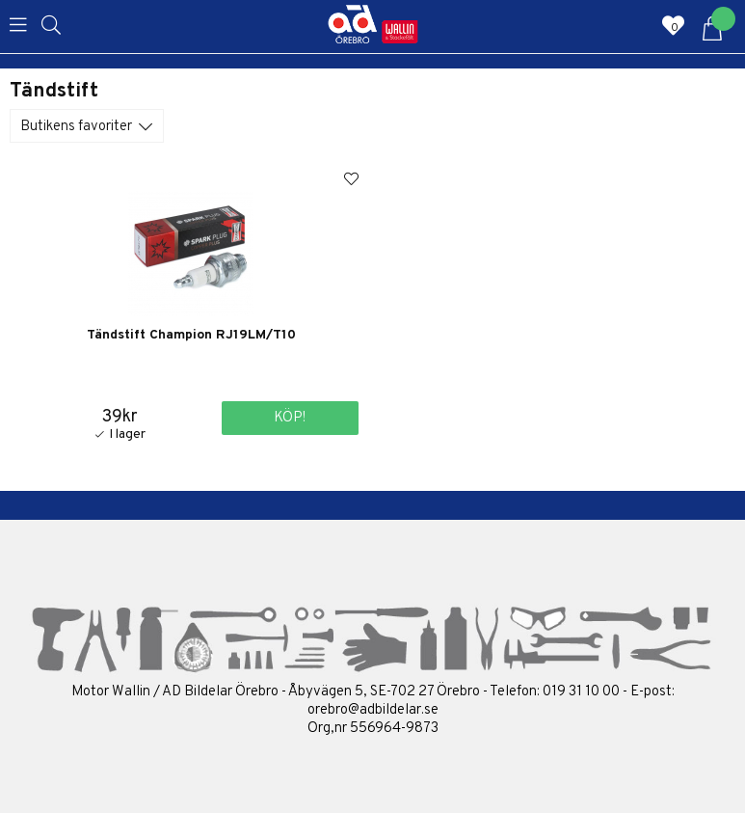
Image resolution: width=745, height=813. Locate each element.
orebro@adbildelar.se (373, 710)
